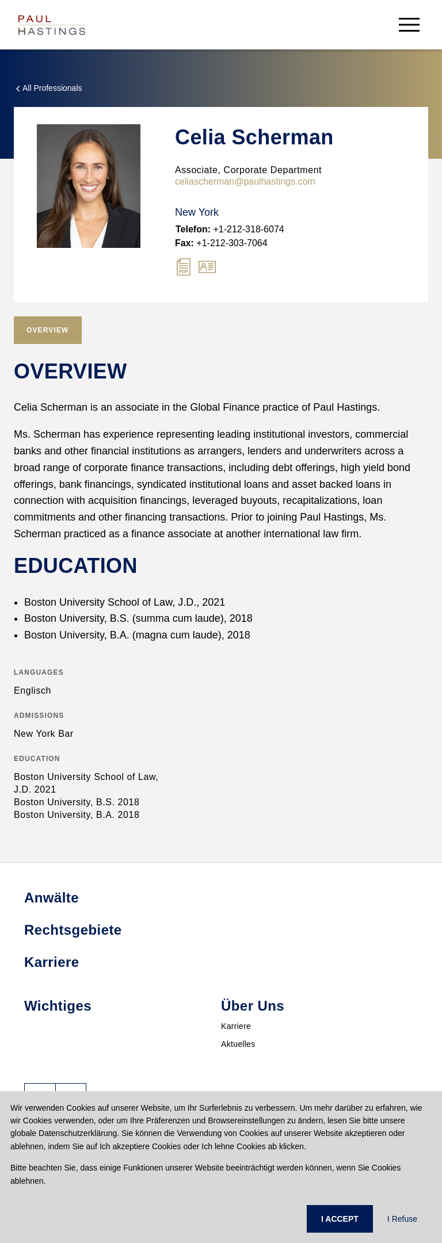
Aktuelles (238, 1044)
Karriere (236, 1026)
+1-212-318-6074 (230, 229)
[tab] (48, 330)
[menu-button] (409, 24)
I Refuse (402, 1218)
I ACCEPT (340, 1218)
